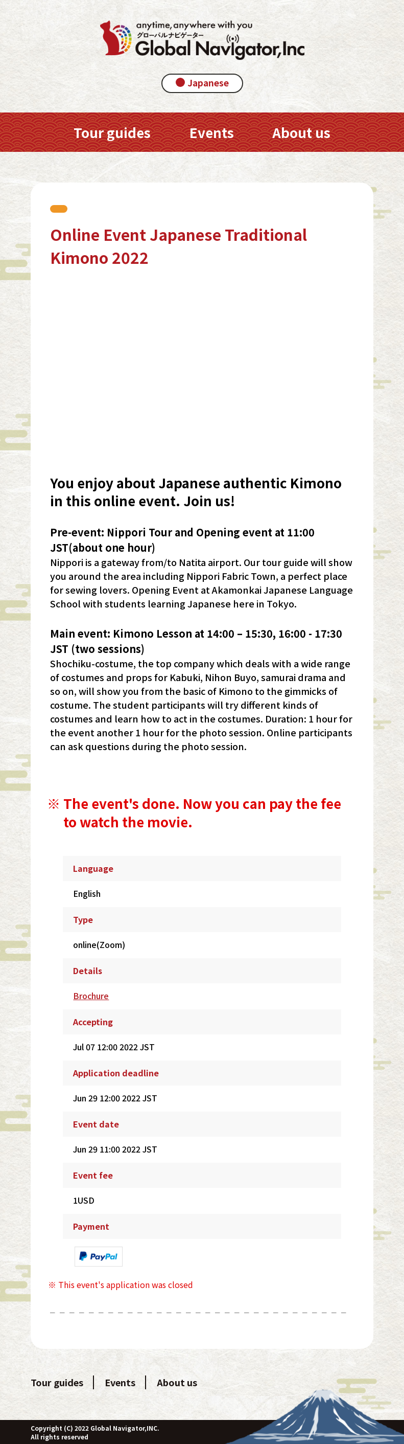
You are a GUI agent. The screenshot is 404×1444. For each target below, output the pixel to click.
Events (120, 1382)
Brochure (91, 995)
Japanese (208, 82)
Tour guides (57, 1382)
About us (177, 1382)
